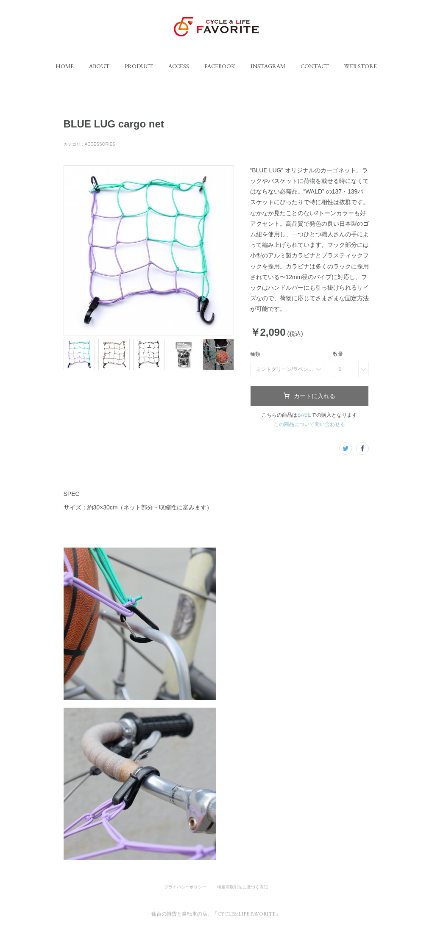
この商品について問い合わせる (309, 424)
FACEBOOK (219, 66)
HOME (65, 66)
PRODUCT (139, 66)
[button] (65, 66)
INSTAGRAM (268, 66)
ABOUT (99, 66)
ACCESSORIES (100, 144)
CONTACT (315, 66)
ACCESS (178, 66)
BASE (304, 415)
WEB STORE (360, 66)
